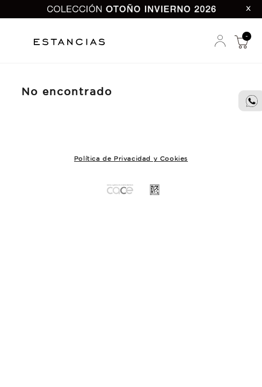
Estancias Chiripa (73, 40)
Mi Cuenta (220, 41)
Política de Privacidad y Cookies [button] (131, 159)
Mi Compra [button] (241, 41)
